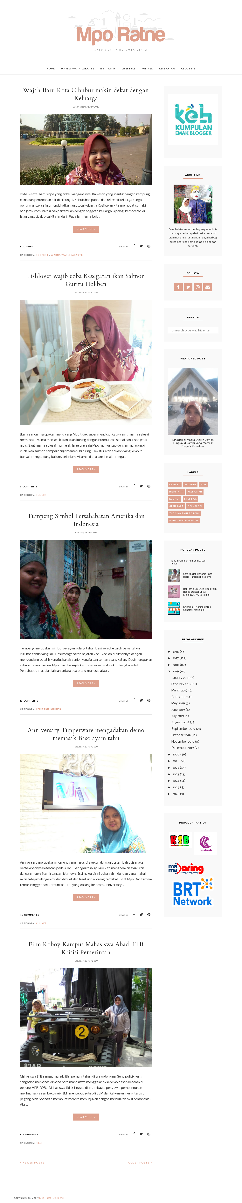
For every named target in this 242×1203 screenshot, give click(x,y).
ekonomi (190, 484)
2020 (175, 754)
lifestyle (190, 499)
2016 (175, 652)
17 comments (29, 1134)
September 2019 (183, 729)
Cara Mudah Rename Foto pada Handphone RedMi (197, 575)
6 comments (29, 486)
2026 (175, 794)
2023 (175, 774)
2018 (175, 665)
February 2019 (181, 684)
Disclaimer (58, 1198)
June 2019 (178, 710)
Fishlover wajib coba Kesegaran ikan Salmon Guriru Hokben (86, 280)
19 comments (29, 700)
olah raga (176, 506)
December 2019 (182, 748)
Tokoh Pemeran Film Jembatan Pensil (188, 562)
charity (174, 484)
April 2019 (178, 697)
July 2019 (177, 716)
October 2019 (181, 735)
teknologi (195, 506)
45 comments (29, 915)
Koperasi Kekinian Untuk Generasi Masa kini (197, 608)
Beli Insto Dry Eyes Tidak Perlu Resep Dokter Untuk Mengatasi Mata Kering (200, 591)
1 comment (27, 246)
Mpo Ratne (45, 1198)
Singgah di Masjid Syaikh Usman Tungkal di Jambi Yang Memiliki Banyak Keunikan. (193, 443)
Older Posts (139, 1162)
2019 (175, 671)
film (39, 1143)
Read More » (86, 229)
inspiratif (176, 492)
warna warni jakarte (67, 255)
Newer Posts (34, 1162)
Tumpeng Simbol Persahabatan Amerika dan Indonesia (86, 520)
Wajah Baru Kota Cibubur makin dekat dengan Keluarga (86, 94)
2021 (175, 761)
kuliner (41, 495)
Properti (42, 255)
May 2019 (178, 703)
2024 (175, 781)
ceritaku (42, 709)
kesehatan (195, 492)
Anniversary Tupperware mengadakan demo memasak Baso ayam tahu (86, 734)
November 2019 (182, 742)
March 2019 (179, 690)
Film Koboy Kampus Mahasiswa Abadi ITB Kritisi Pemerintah (86, 948)
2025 (175, 787)
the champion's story (184, 513)
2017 (175, 658)
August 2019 (180, 722)
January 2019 (180, 678)
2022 (175, 768)
